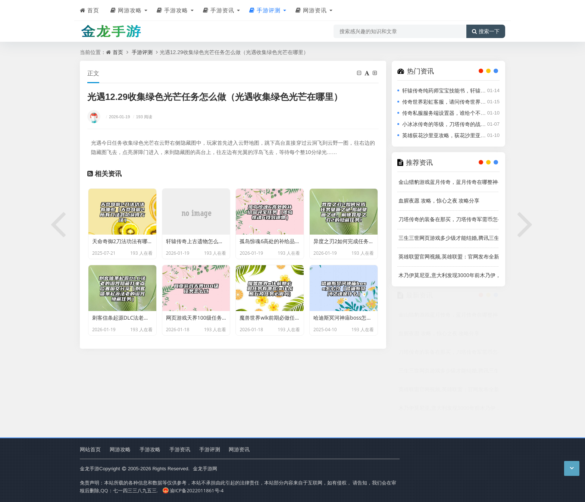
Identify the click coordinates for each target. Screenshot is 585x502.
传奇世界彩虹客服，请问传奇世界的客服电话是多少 (462, 101)
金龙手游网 (204, 468)
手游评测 (265, 10)
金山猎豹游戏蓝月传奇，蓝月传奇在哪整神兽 (448, 181)
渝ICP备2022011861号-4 (193, 490)
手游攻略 (172, 10)
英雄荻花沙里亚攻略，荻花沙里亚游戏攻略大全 (457, 135)
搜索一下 (486, 31)
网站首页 (90, 449)
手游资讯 (218, 10)
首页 (89, 10)
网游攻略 (126, 10)
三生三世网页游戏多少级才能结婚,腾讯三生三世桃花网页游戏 (448, 237)
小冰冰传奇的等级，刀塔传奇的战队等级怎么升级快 (462, 124)
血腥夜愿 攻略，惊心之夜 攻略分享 (438, 200)
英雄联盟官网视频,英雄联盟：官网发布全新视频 (448, 256)
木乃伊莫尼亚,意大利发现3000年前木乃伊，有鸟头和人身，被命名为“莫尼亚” (448, 275)
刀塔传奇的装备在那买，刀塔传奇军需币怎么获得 (448, 219)
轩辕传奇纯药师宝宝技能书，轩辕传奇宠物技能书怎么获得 (470, 90)
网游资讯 (311, 10)
